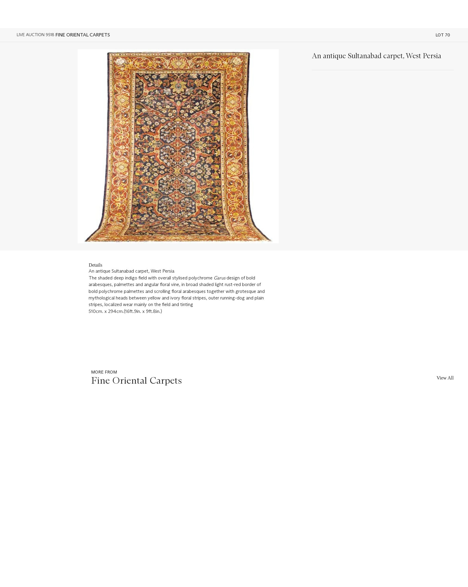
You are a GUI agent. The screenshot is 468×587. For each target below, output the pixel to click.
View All (445, 377)
